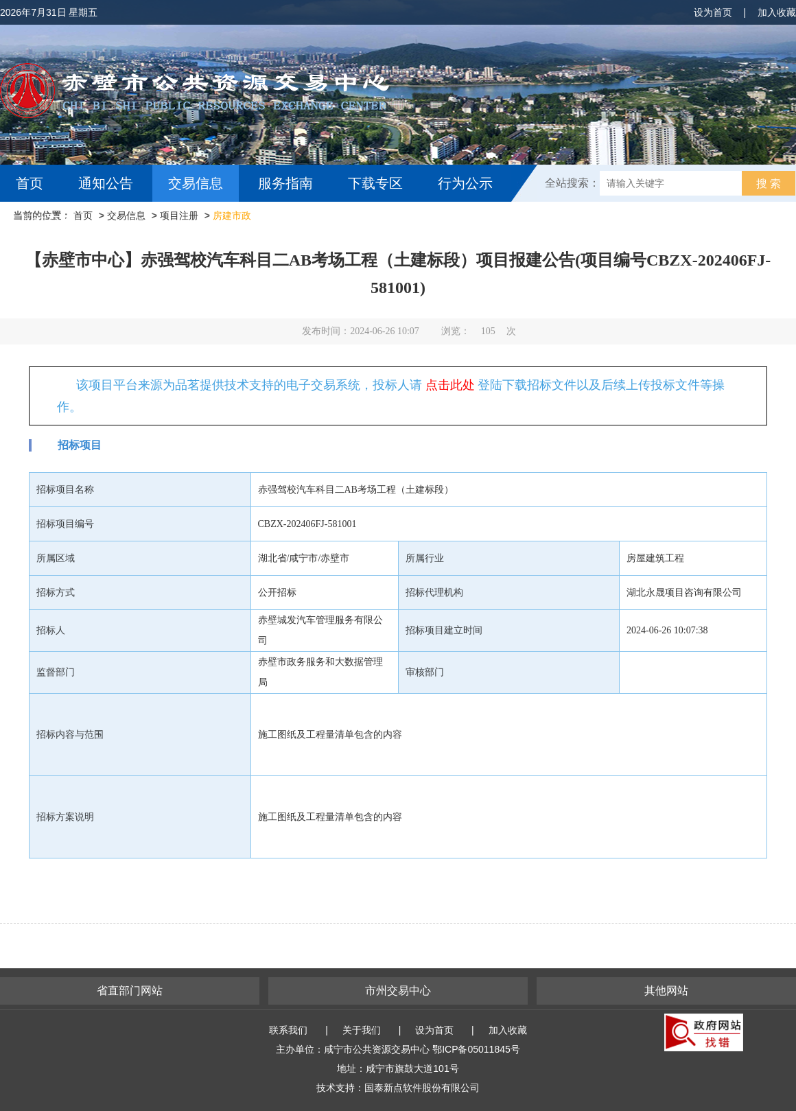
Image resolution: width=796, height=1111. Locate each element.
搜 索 (768, 183)
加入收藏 (777, 12)
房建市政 (232, 215)
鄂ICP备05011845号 (476, 1049)
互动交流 (46, 220)
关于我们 (361, 1030)
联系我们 (288, 1030)
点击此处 (450, 385)
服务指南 (285, 183)
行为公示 (465, 183)
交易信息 (195, 183)
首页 (29, 183)
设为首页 (713, 12)
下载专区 (375, 183)
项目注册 (179, 215)
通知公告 (105, 183)
